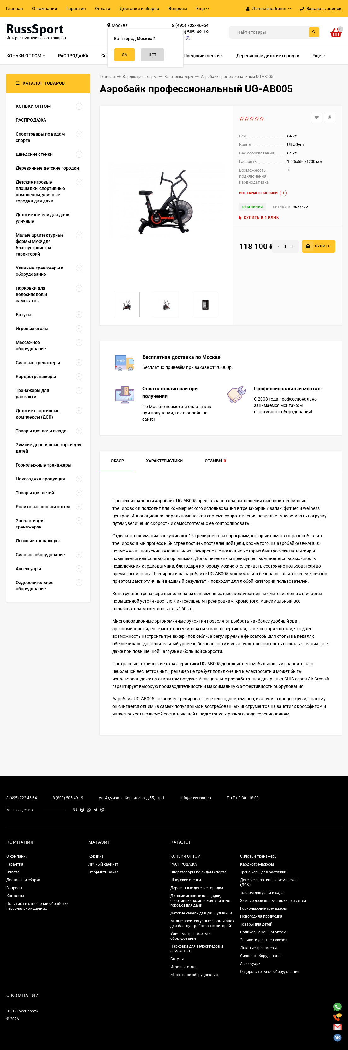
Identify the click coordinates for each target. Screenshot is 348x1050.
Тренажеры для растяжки (263, 872)
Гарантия (76, 8)
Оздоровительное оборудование (269, 971)
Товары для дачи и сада (262, 892)
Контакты (15, 896)
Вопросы (177, 8)
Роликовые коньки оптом (263, 932)
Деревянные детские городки (196, 888)
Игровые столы (184, 967)
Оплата (102, 8)
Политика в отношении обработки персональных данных (37, 906)
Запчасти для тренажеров (263, 940)
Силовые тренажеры (258, 856)
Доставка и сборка (139, 8)
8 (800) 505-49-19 (190, 31)
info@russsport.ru (195, 798)
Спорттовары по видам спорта (198, 872)
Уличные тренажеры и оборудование (190, 936)
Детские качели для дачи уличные (201, 913)
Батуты (177, 959)
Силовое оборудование (261, 956)
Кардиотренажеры (257, 864)
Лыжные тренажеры (258, 948)
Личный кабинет (103, 864)
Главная (14, 8)
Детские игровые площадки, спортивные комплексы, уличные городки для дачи (200, 901)
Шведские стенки (185, 880)
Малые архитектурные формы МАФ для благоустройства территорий (202, 923)
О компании (44, 8)
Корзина (96, 856)
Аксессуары (250, 964)
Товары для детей (256, 924)
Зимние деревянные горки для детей (273, 900)
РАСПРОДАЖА (183, 864)
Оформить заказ (103, 872)
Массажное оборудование (194, 975)
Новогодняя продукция (261, 916)
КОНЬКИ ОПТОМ (185, 856)
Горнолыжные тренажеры (263, 908)
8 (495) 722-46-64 (190, 25)
